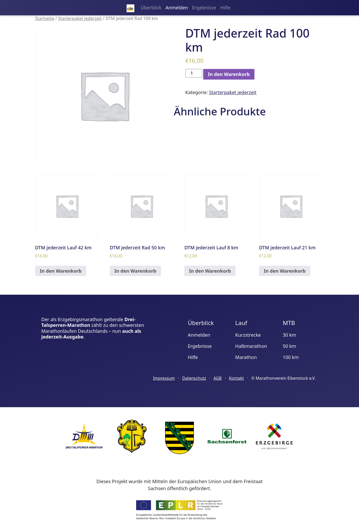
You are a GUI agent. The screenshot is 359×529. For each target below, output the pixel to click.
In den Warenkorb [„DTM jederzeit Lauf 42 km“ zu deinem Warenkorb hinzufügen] (61, 271)
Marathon (246, 357)
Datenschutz (194, 378)
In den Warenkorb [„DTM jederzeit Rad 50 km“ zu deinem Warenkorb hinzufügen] (135, 271)
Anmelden (177, 7)
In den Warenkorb (229, 74)
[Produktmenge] (193, 73)
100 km (291, 357)
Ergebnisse (204, 7)
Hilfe (225, 7)
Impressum (164, 378)
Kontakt (236, 378)
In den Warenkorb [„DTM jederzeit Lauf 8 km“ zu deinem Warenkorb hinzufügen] (210, 271)
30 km (289, 335)
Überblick (151, 7)
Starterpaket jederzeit (80, 18)
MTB (289, 323)
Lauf (241, 323)
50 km (289, 346)
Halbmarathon (251, 346)
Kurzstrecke (248, 335)
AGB (218, 378)
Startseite (44, 18)
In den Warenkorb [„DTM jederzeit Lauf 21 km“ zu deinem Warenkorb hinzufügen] (285, 271)
